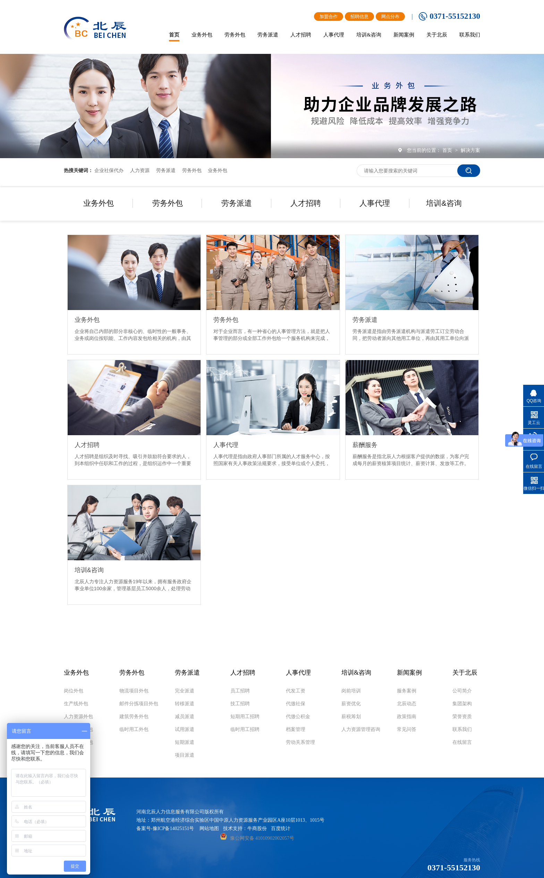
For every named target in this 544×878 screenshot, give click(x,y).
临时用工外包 (133, 729)
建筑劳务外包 (133, 716)
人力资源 (140, 170)
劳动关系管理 (300, 742)
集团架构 (462, 703)
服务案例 (406, 691)
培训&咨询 (444, 203)
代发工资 (295, 691)
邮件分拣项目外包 (138, 703)
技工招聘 (240, 703)
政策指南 (406, 716)
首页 (447, 150)
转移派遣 (184, 703)
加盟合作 (329, 16)
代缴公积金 (298, 716)
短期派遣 (184, 742)
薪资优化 (351, 703)
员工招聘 (240, 691)
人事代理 (374, 203)
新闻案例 (409, 672)
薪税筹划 (351, 716)
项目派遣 (184, 755)
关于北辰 (464, 672)
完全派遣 (184, 691)
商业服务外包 (78, 729)
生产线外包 (76, 703)
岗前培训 (351, 691)
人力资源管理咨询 (360, 729)
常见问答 (406, 729)
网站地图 (209, 828)
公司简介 (462, 691)
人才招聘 (305, 203)
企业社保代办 (109, 170)
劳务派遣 (166, 170)
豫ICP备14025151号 (173, 828)
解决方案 (470, 150)
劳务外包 (192, 170)
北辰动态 (406, 703)
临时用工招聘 (245, 729)
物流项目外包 (78, 742)
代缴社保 (295, 703)
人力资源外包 (78, 716)
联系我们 (462, 729)
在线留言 (462, 742)
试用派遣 (184, 729)
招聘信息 (359, 16)
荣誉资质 (462, 716)
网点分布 (390, 16)
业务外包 (217, 170)
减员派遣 (184, 716)
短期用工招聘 (245, 716)
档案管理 (295, 729)
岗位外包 (73, 691)
